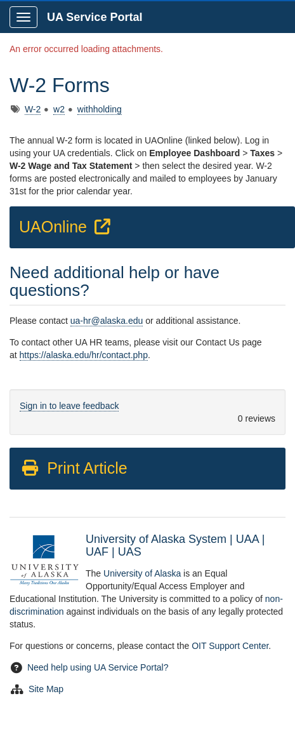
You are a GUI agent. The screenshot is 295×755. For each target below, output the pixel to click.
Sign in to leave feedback (69, 406)
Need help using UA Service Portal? (98, 667)
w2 (59, 109)
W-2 (33, 109)
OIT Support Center (230, 646)
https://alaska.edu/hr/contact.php (84, 355)
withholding (99, 109)
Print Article (74, 468)
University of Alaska (142, 573)
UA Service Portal (94, 17)
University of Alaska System (156, 539)
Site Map (46, 689)
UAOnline (67, 227)
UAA (247, 539)
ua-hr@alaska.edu (106, 321)
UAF (97, 551)
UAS (129, 551)
